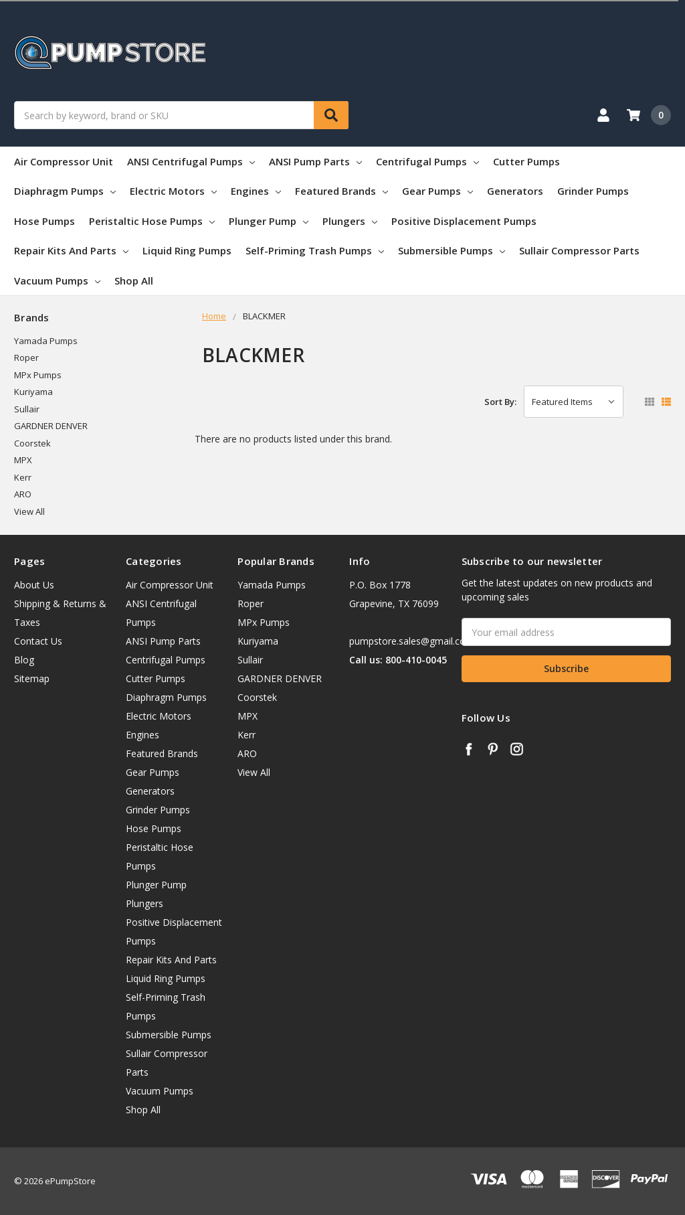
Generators (515, 190)
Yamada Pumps (46, 341)
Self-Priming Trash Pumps (315, 250)
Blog (24, 659)
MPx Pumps (38, 375)
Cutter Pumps (526, 161)
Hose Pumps (44, 221)
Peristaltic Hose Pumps (152, 221)
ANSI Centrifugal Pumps (191, 161)
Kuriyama (33, 392)
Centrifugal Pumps (427, 161)
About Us (34, 584)
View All (29, 511)
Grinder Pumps (593, 190)
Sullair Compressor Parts (579, 250)
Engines (256, 190)
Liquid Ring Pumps (186, 250)
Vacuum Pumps (57, 280)
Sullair (26, 409)
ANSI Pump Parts (315, 161)
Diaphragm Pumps (65, 190)
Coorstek (32, 443)
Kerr (22, 477)
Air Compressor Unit (63, 161)
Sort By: (500, 402)
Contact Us (38, 641)
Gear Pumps (437, 190)
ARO (22, 494)
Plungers (349, 221)
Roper (26, 357)
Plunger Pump (268, 221)
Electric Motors (173, 190)
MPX (23, 460)
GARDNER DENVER (51, 426)
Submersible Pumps (451, 250)
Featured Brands (341, 190)
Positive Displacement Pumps (463, 221)
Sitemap (32, 678)
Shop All (133, 280)
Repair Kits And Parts (71, 250)
